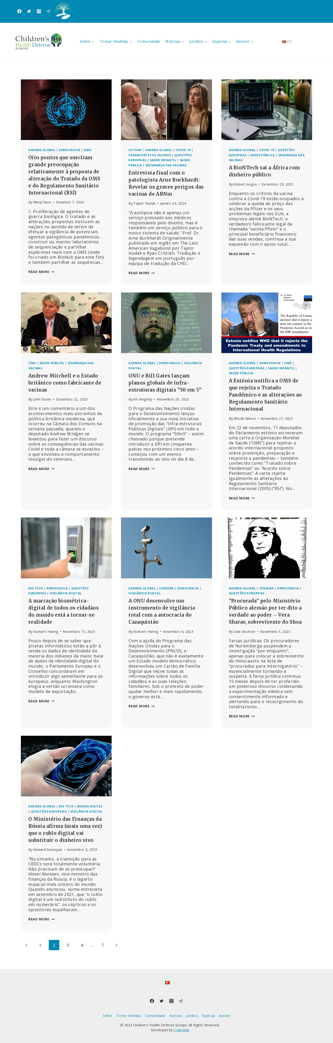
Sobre (107, 1015)
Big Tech (35, 588)
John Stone (42, 399)
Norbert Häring (45, 631)
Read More (41, 271)
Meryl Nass (42, 202)
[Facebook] (19, 11)
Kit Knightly (142, 399)
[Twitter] (29, 11)
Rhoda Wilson (245, 418)
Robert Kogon (245, 184)
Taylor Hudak (144, 203)
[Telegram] (48, 11)
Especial (208, 1015)
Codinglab (181, 1030)
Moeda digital (90, 806)
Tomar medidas (128, 1015)
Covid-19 (183, 150)
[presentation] (66, 109)
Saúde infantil (163, 160)
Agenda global (41, 150)
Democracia (69, 150)
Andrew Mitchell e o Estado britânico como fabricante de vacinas (64, 383)
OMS (87, 150)
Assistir (224, 1015)
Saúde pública (262, 155)
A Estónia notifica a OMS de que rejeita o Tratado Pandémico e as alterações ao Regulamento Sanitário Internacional (265, 395)
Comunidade (148, 41)
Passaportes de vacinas (150, 155)
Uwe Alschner (244, 631)
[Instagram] (39, 11)
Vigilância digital (66, 593)
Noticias (175, 1015)
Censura (166, 588)
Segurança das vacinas (166, 165)
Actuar (135, 150)
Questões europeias (247, 368)
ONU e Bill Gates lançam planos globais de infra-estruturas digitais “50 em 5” (165, 383)
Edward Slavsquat (47, 849)
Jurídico (192, 1015)
